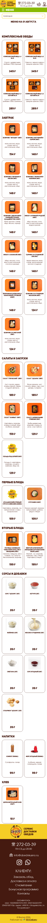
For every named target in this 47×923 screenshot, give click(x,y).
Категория (7, 16)
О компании (23, 885)
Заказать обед (23, 877)
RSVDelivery (30, 919)
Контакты (23, 893)
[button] (23, 10)
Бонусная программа (23, 889)
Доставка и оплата (23, 881)
